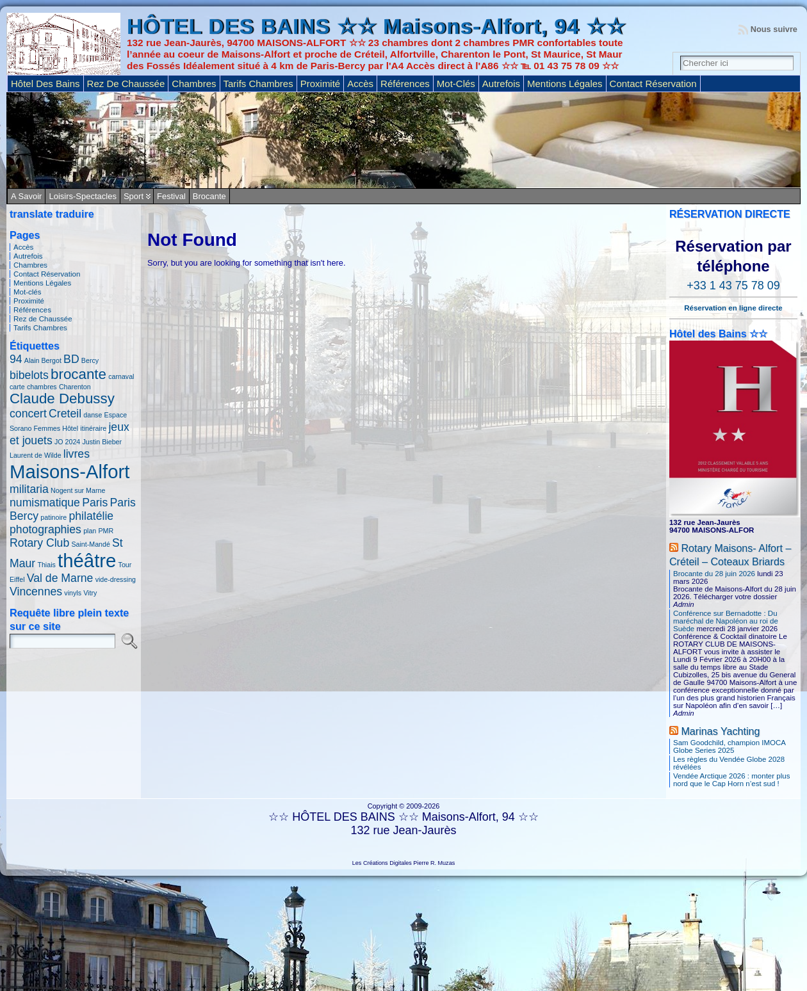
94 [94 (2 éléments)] (16, 359)
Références (32, 310)
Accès (23, 247)
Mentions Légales (42, 283)
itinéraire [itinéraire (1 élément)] (93, 428)
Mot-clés (27, 292)
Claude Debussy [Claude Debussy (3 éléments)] (62, 399)
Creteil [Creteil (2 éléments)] (65, 413)
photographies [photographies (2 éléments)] (45, 529)
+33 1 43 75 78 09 (733, 285)
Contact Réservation (46, 274)
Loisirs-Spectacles (83, 196)
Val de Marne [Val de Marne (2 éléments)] (60, 578)
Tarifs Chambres (40, 328)
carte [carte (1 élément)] (17, 387)
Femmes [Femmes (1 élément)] (47, 428)
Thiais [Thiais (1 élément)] (46, 564)
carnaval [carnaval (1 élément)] (121, 376)
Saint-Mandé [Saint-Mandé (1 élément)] (90, 544)
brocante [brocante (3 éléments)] (78, 374)
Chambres (30, 265)
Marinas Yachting (720, 731)
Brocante (209, 196)
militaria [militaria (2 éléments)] (29, 489)
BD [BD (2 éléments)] (71, 359)
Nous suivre (774, 29)
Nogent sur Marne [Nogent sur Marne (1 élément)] (78, 490)
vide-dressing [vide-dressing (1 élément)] (115, 579)
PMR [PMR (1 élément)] (105, 531)
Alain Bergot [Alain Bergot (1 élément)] (42, 360)
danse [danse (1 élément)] (92, 415)
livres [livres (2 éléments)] (76, 453)
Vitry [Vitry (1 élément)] (90, 593)
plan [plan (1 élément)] (89, 531)
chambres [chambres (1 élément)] (42, 387)
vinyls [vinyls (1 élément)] (72, 593)
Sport (133, 196)
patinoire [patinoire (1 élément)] (53, 517)
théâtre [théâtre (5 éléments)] (87, 560)
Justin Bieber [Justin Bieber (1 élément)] (102, 442)
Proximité (28, 301)
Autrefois (27, 256)
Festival (171, 196)
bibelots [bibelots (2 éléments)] (29, 375)
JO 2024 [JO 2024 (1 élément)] (67, 442)
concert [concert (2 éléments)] (28, 413)
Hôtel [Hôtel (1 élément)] (70, 428)
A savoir (26, 196)
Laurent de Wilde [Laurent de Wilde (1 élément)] (35, 455)
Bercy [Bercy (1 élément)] (90, 360)
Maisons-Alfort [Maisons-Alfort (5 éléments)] (69, 471)
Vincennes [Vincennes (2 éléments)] (36, 591)
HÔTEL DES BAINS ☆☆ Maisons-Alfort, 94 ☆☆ (376, 26)
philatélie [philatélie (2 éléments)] (91, 516)
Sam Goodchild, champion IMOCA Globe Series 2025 (729, 746)
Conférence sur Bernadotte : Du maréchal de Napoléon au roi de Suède (725, 620)
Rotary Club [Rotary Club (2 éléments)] (39, 542)
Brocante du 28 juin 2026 (714, 573)
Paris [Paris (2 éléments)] (95, 502)
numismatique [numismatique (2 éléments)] (45, 502)
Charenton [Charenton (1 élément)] (75, 387)
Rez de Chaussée (42, 319)
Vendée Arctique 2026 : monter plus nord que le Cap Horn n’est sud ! (731, 779)
